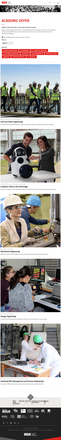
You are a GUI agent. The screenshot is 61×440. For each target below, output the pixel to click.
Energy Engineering (8, 316)
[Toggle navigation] (58, 2)
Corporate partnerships (33, 401)
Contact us (43, 430)
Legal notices (11, 430)
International (40, 401)
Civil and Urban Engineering (11, 121)
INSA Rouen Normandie (15, 402)
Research (27, 401)
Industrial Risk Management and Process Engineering (22, 381)
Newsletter (50, 430)
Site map (18, 430)
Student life (46, 401)
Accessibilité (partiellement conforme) (30, 430)
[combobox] (7, 43)
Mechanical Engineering (10, 251)
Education (21, 401)
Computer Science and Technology (14, 186)
